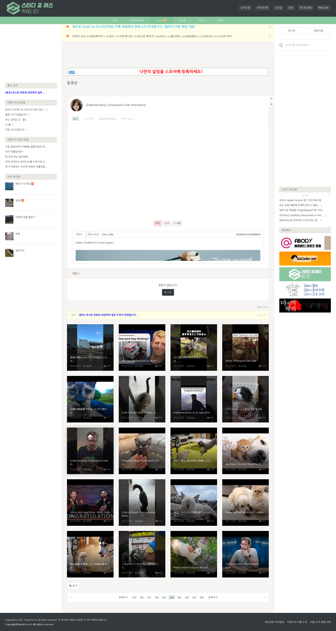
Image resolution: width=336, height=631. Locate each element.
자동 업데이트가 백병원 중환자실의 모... (26, 147)
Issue (161, 20)
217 (149, 597)
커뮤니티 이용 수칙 (297, 622)
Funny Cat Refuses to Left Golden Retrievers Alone (245, 502)
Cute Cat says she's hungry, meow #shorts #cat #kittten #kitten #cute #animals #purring (142, 399)
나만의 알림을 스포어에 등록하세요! (171, 72)
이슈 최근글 (14, 176)
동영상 (72, 83)
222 (187, 597)
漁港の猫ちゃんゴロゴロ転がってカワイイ (90, 347)
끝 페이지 (212, 597)
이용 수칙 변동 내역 (320, 622)
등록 (72, 72)
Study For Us (30, 620)
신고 (166, 223)
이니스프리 (88, 119)
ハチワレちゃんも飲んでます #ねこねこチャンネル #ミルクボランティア (245, 399)
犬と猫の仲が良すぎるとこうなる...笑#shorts (193, 347)
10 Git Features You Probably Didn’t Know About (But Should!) (245, 554)
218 (157, 597)
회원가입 (318, 30)
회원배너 (286, 230)
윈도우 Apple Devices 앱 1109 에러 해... (301, 200)
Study (182, 20)
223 (194, 597)
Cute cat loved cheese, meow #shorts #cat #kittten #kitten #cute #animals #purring (142, 502)
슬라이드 (20, 250)
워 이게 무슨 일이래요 (16, 157)
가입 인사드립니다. (15, 129)
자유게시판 (262, 8)
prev (281, 195)
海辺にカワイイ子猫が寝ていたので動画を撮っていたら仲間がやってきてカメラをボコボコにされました (193, 502)
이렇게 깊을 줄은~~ (25, 217)
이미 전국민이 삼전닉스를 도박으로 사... (26, 162)
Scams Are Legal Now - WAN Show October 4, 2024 (90, 502)
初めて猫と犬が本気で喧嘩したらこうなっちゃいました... (193, 451)
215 (134, 597)
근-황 (8, 125)
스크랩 (177, 223)
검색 (73, 586)
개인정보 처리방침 (274, 622)
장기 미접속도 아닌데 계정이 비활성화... (26, 167)
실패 (17, 200)
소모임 (278, 8)
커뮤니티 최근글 (16, 102)
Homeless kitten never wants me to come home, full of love (142, 451)
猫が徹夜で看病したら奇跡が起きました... (90, 554)
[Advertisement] (31, 53)
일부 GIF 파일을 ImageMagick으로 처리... (301, 210)
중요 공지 (12, 85)
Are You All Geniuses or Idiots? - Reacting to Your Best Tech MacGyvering (142, 347)
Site (115, 20)
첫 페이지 (123, 597)
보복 (17, 234)
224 (201, 597)
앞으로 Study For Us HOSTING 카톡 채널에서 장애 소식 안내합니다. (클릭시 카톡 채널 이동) (133, 26)
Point (201, 20)
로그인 (168, 292)
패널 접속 (324, 8)
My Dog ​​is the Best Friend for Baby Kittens (245, 451)
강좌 (290, 8)
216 (142, 597)
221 (179, 597)
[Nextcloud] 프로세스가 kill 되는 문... (299, 220)
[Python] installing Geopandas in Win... (301, 215)
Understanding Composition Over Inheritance (116, 105)
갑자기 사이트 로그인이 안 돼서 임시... (25, 109)
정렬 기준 (263, 307)
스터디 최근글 (289, 189)
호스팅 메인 (306, 8)
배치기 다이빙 (22, 184)
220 (172, 597)
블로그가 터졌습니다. (16, 114)
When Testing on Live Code (245, 347)
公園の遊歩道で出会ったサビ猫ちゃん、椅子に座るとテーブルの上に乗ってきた (90, 399)
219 (164, 597)
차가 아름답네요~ (14, 151)
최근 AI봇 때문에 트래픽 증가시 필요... (299, 205)
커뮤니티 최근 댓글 (18, 139)
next (329, 195)
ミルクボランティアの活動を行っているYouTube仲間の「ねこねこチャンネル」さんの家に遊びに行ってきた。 (142, 554)
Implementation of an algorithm (193, 399)
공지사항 (245, 8)
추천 (157, 223)
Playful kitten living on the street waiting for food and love (193, 554)
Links (220, 20)
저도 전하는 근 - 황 (15, 120)
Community (137, 20)
